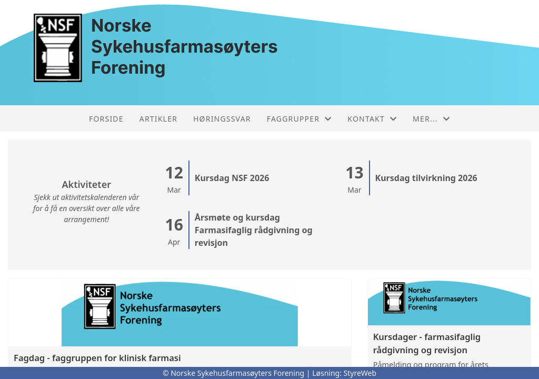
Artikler (158, 119)
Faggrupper (299, 119)
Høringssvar (222, 119)
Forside (106, 119)
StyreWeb (360, 373)
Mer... (431, 119)
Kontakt (372, 119)
